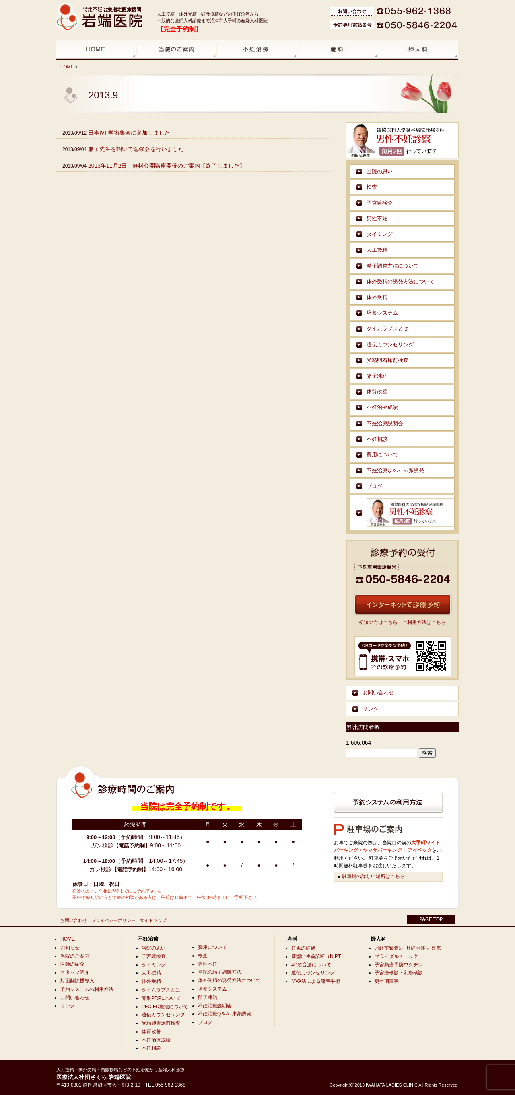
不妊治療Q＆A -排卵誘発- (396, 470)
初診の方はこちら (378, 622)
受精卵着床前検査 (387, 360)
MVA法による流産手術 (315, 981)
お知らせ (70, 947)
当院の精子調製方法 (219, 972)
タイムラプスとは (387, 328)
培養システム (382, 313)
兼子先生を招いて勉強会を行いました (136, 149)
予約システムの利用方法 (86, 989)
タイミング (380, 234)
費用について (382, 455)
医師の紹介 (72, 964)
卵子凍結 (377, 376)
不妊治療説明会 (385, 423)
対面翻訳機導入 (77, 981)
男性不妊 (377, 218)
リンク (370, 709)
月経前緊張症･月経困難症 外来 (408, 948)
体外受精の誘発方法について (401, 281)
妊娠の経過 (303, 948)
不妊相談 (377, 439)
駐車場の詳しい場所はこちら (373, 876)
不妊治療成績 (382, 407)
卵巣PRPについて (161, 998)
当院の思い (380, 171)
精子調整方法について (393, 266)
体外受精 (377, 297)
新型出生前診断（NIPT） (318, 956)
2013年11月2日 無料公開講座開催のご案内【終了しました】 (166, 165)
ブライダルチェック (396, 956)
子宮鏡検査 (380, 203)
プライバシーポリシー (113, 920)
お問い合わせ (378, 693)
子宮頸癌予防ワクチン (399, 965)
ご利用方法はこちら (424, 622)
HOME (67, 66)
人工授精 (377, 250)
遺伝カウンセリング (390, 345)
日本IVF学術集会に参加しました (129, 132)
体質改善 (377, 392)
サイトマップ (153, 920)
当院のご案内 (74, 956)
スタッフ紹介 (74, 972)
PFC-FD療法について (165, 1006)
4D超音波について (311, 965)
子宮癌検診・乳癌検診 (399, 973)
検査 (372, 187)
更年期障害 (387, 981)
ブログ (374, 486)
